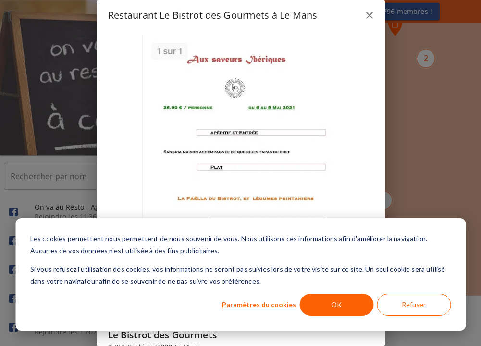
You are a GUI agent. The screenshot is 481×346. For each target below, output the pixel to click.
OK (336, 304)
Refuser (414, 304)
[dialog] (240, 274)
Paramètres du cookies (259, 304)
